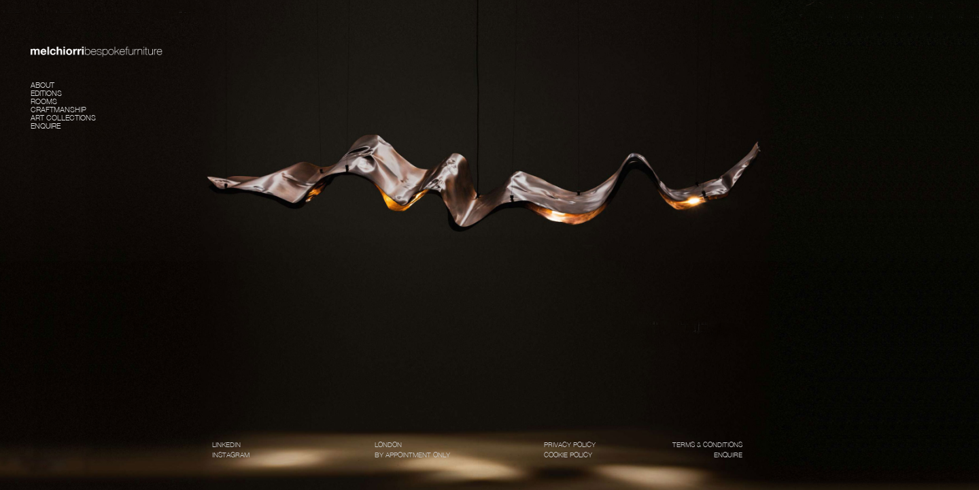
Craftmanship (58, 108)
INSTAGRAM (231, 455)
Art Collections (63, 116)
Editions (46, 92)
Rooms (44, 100)
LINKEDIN (226, 444)
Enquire (46, 125)
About (42, 84)
